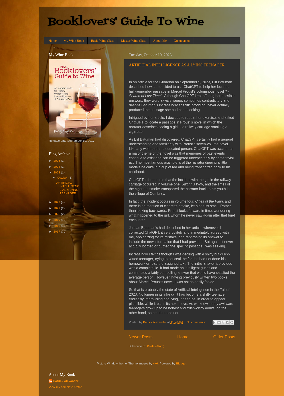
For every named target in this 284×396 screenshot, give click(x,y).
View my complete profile (65, 387)
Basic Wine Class (102, 40)
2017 (57, 231)
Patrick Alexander (66, 381)
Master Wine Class (133, 40)
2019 (57, 219)
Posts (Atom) (155, 346)
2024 (57, 166)
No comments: (197, 322)
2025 (57, 160)
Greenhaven (181, 40)
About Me (160, 40)
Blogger (181, 363)
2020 (57, 214)
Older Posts (224, 336)
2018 (57, 225)
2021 (57, 208)
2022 (57, 202)
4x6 (155, 363)
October (63, 177)
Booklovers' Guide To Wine (126, 22)
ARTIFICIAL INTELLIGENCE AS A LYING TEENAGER (177, 65)
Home (53, 40)
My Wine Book (73, 40)
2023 (57, 172)
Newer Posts (140, 336)
